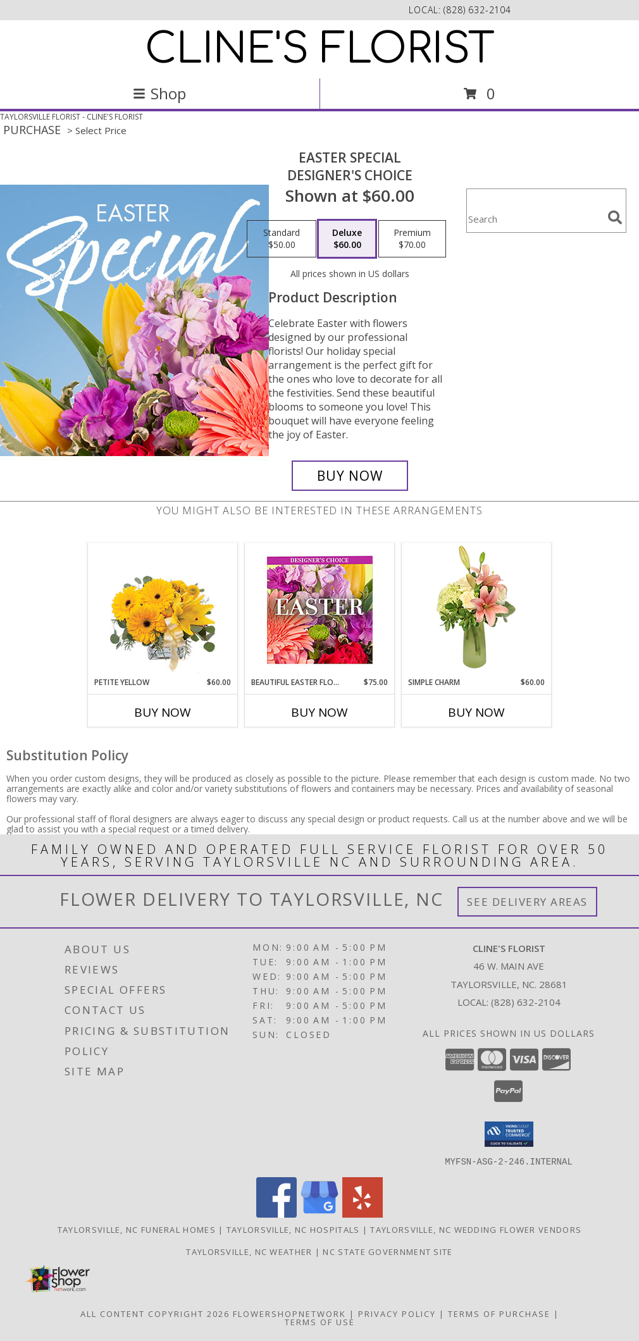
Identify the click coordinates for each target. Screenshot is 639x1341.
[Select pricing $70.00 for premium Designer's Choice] (412, 239)
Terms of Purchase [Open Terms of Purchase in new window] (499, 1313)
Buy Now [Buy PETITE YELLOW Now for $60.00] (162, 712)
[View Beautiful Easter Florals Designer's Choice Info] (320, 610)
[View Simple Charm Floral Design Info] (476, 609)
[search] (615, 217)
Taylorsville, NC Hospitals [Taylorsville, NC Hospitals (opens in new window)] (293, 1229)
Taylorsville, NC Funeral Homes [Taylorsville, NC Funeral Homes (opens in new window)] (137, 1229)
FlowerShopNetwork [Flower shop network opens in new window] (289, 1313)
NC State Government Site (387, 1251)
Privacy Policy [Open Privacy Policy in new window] (397, 1313)
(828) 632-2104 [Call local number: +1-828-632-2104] (477, 10)
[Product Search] (534, 218)
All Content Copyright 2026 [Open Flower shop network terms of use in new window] (155, 1313)
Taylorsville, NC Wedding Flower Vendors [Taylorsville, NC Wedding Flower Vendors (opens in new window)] (475, 1229)
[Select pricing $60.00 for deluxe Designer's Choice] (347, 239)
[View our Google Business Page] (319, 1214)
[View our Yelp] (362, 1214)
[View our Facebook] (276, 1214)
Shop (159, 93)
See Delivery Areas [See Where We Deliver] (527, 901)
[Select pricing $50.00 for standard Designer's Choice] (281, 239)
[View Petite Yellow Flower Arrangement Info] (163, 610)
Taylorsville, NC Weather (249, 1251)
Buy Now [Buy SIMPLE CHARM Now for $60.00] (476, 712)
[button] (509, 1134)
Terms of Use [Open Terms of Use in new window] (320, 1321)
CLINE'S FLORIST (320, 49)
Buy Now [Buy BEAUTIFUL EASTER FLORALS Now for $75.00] (319, 712)
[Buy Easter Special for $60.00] (350, 475)
